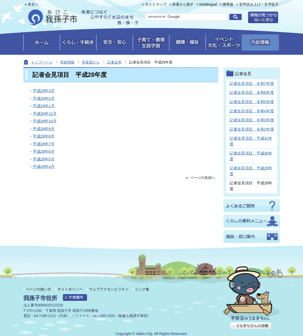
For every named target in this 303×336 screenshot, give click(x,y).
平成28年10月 (45, 121)
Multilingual (208, 4)
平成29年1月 (44, 106)
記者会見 (114, 62)
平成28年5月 (44, 159)
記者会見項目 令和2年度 (252, 129)
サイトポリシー (70, 289)
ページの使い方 (38, 289)
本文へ (33, 4)
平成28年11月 (45, 113)
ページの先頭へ (202, 178)
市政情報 (67, 62)
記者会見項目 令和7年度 (252, 83)
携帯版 (228, 4)
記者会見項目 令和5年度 (252, 101)
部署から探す (183, 4)
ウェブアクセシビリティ (109, 289)
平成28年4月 (44, 166)
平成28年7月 (44, 144)
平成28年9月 (44, 128)
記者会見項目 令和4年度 (252, 111)
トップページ (42, 62)
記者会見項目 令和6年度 (252, 92)
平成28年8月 (44, 136)
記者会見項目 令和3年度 (252, 120)
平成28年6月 (44, 151)
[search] (186, 17)
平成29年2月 (44, 98)
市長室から (91, 62)
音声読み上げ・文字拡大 (259, 4)
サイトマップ (156, 4)
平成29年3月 (44, 90)
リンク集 (142, 289)
